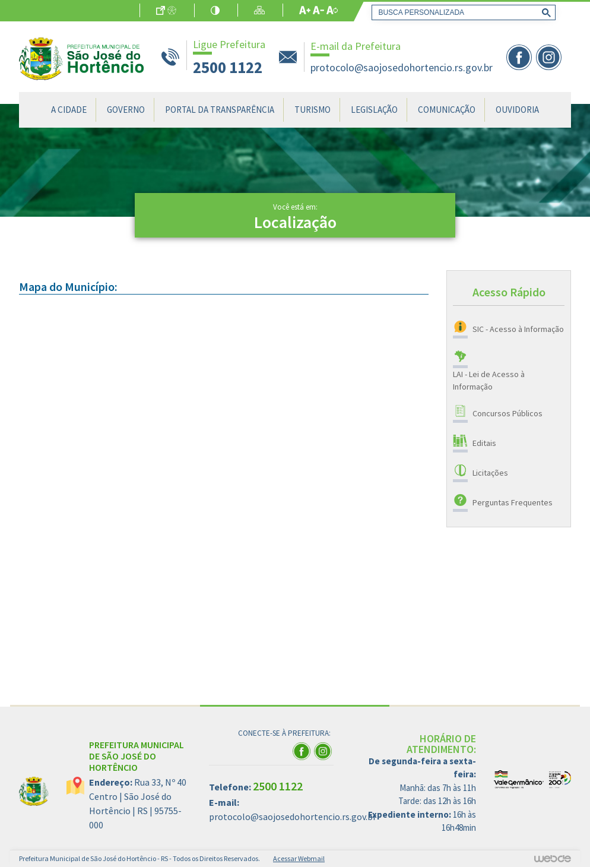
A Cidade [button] (69, 109)
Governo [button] (126, 109)
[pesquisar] (461, 12)
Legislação (374, 109)
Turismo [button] (312, 109)
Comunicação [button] (446, 109)
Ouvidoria (517, 109)
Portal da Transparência (219, 109)
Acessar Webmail (299, 858)
